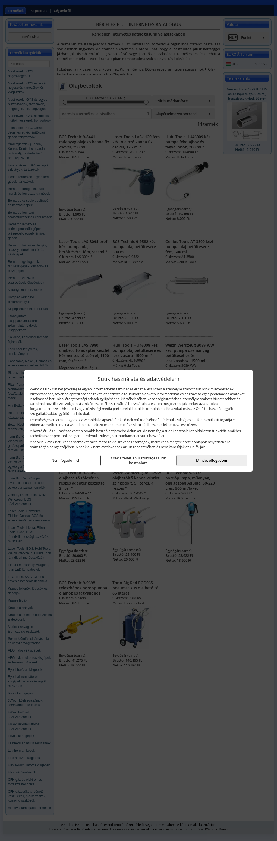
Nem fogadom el (65, 460)
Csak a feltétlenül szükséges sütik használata (138, 460)
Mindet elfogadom (211, 460)
